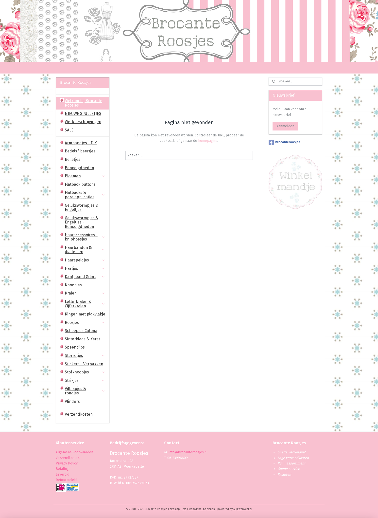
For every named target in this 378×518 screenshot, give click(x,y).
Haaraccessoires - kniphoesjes (85, 237)
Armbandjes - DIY (81, 143)
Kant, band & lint (85, 276)
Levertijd (62, 474)
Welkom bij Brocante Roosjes (83, 103)
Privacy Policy (67, 463)
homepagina (207, 141)
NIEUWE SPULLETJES (83, 113)
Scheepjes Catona (81, 330)
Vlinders (72, 401)
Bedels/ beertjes (80, 151)
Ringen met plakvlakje (85, 314)
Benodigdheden (79, 168)
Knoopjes (73, 285)
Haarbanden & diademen (85, 249)
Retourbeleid (66, 480)
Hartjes (85, 268)
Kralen (85, 293)
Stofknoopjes (85, 372)
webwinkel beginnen (202, 509)
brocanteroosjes (284, 142)
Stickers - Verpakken (84, 364)
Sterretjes (85, 355)
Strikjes (85, 380)
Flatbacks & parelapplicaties (85, 194)
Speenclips (75, 347)
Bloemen (85, 176)
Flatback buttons (80, 184)
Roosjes (85, 322)
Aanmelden (285, 126)
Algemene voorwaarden (74, 452)
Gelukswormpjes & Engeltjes (81, 207)
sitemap (175, 509)
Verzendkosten (79, 414)
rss (184, 509)
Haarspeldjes (85, 260)
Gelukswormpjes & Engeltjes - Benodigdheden (81, 222)
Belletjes (72, 159)
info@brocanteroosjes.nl (188, 452)
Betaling (62, 469)
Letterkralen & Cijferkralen (85, 303)
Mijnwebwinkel (242, 509)
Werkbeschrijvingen (83, 121)
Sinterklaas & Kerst (82, 339)
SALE (69, 130)
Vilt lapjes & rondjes (85, 390)
